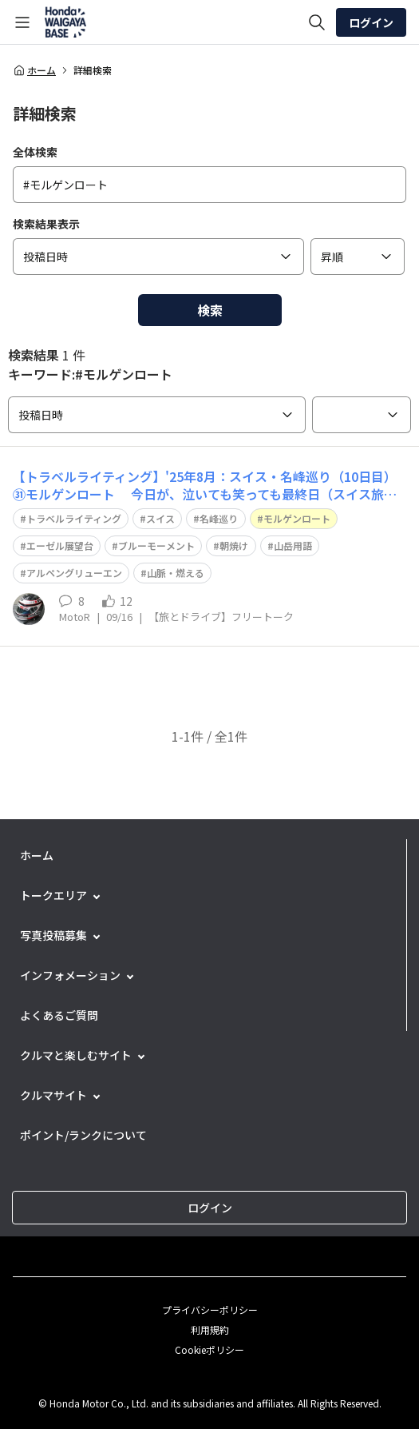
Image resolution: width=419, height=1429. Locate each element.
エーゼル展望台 (59, 545)
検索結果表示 (46, 224)
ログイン (371, 22)
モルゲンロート (296, 518)
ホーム (34, 70)
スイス (160, 518)
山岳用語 (293, 545)
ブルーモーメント (156, 545)
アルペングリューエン (74, 572)
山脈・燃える (175, 572)
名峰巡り (219, 518)
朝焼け (233, 545)
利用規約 (210, 1329)
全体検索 (35, 152)
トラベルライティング (73, 518)
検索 (210, 310)
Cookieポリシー (209, 1349)
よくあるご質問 (59, 1015)
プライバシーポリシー (210, 1309)
